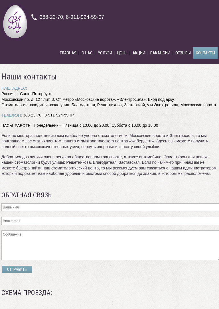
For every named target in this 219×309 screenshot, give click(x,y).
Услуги (105, 53)
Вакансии (160, 53)
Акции (139, 53)
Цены (122, 53)
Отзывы (183, 53)
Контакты (205, 53)
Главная (68, 53)
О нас (87, 53)
